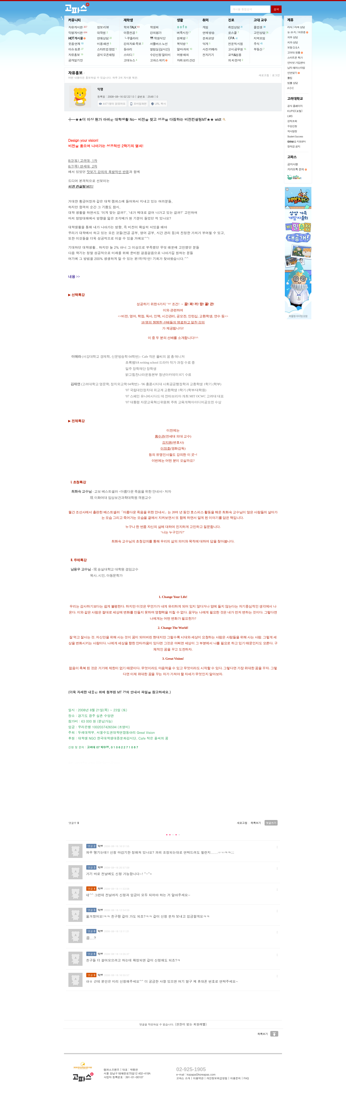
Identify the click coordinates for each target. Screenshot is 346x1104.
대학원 (102, 33)
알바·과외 (184, 49)
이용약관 (198, 1078)
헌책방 (182, 38)
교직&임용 (234, 55)
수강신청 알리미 (160, 55)
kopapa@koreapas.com (201, 1074)
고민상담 (261, 33)
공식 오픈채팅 (106, 55)
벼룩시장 (184, 33)
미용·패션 (104, 44)
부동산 (259, 49)
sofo (182, 27)
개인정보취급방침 (217, 1078)
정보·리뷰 (103, 27)
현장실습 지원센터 (296, 141)
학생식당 (157, 38)
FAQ (246, 1078)
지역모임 (259, 38)
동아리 (128, 49)
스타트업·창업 (107, 49)
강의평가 (156, 33)
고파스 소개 (183, 1078)
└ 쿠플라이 (131, 38)
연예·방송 (208, 33)
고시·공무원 (237, 49)
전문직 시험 (235, 44)
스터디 (129, 55)
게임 (205, 27)
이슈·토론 (76, 49)
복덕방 (182, 44)
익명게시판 (78, 33)
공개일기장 (75, 60)
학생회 (154, 27)
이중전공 (130, 33)
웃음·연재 (76, 44)
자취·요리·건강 (186, 60)
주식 (258, 44)
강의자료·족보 (134, 44)
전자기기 (208, 55)
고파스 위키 (157, 60)
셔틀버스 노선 (159, 44)
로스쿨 (233, 33)
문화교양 (208, 38)
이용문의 (235, 1078)
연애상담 (104, 38)
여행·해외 (183, 55)
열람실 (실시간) (159, 49)
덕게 (207, 44)
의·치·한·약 (235, 60)
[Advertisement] (173, 794)
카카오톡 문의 (295, 169)
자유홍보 (75, 55)
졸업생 (260, 27)
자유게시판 (78, 27)
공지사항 (292, 164)
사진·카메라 (210, 49)
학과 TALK (132, 27)
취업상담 (235, 27)
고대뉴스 (130, 60)
